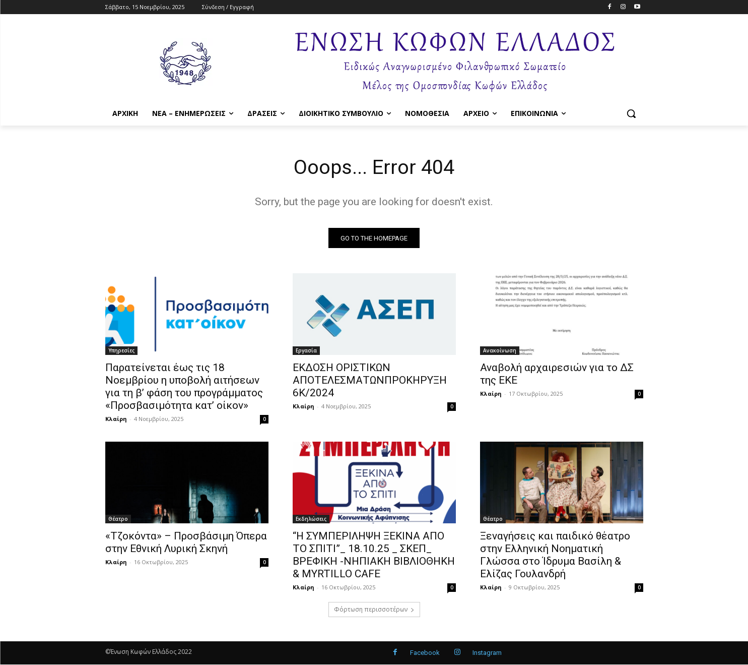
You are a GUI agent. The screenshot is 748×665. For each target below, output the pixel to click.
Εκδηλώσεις (311, 519)
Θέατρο (118, 519)
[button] (631, 113)
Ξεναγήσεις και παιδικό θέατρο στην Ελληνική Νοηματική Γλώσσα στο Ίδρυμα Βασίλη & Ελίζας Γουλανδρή (555, 555)
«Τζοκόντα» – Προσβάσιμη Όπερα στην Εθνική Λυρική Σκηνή (186, 542)
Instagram (487, 653)
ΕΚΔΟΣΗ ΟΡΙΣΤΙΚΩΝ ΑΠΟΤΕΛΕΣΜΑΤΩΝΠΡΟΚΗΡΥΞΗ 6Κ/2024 (370, 380)
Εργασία (306, 350)
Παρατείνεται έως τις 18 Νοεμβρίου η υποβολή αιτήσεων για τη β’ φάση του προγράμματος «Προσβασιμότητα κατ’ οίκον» (184, 387)
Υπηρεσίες (121, 350)
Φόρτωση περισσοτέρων (374, 610)
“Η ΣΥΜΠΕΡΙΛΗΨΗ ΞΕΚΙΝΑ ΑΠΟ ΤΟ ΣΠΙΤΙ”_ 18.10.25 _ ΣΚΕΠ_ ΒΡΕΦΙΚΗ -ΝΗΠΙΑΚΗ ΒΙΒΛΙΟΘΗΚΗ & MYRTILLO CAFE (374, 555)
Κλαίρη (116, 419)
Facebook (425, 653)
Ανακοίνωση (499, 350)
